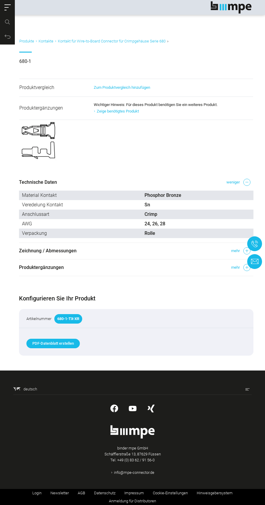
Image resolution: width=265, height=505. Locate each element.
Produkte (26, 41)
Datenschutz (104, 493)
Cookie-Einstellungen (170, 493)
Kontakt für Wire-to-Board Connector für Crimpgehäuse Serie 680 (112, 41)
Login (37, 493)
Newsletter (59, 493)
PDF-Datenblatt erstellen (53, 343)
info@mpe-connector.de (134, 472)
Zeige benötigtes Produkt (117, 111)
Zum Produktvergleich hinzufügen (121, 87)
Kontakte (46, 41)
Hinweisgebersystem (215, 493)
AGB (81, 493)
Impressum (134, 493)
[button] (7, 7)
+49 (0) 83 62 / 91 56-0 (136, 460)
